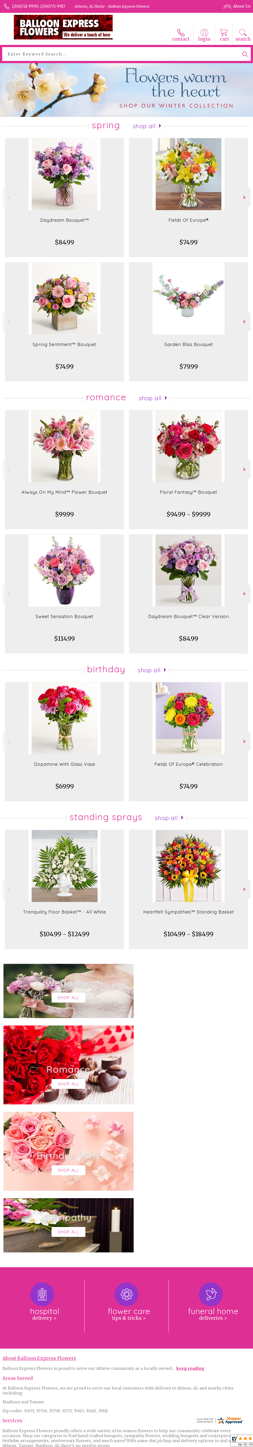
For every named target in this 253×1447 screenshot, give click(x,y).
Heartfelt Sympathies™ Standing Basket (188, 912)
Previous (7, 197)
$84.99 (64, 242)
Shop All (144, 126)
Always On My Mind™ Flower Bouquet (64, 492)
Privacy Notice (162, 1442)
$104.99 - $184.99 (188, 934)
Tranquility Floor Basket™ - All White (64, 912)
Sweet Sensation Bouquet (64, 616)
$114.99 (64, 638)
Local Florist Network (199, 1442)
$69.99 (64, 786)
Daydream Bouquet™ (64, 220)
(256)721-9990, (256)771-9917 (38, 6)
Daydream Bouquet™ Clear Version (188, 616)
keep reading (190, 1220)
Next (245, 197)
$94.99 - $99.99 (189, 514)
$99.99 (64, 514)
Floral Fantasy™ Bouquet (188, 492)
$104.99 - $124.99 (64, 934)
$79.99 (188, 366)
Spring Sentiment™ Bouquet (64, 344)
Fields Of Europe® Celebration (188, 764)
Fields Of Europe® (189, 220)
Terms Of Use (132, 1442)
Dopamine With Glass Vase (64, 764)
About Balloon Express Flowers (39, 1210)
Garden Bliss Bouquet (188, 344)
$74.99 (188, 242)
